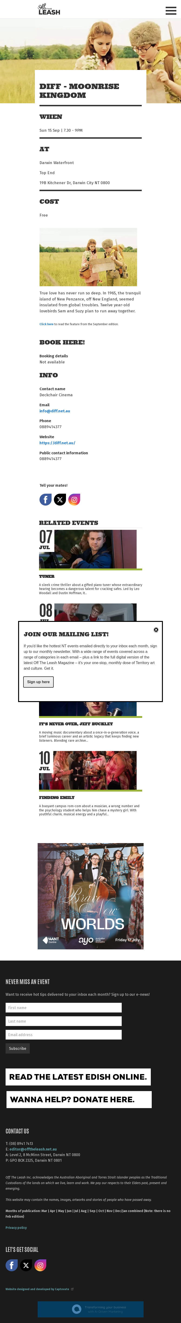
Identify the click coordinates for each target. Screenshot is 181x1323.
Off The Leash (49, 9)
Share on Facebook (45, 500)
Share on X (60, 500)
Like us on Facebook (12, 1265)
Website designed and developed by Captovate (39, 1289)
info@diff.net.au (54, 411)
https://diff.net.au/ (57, 443)
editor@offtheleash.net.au (33, 1149)
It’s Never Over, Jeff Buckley (76, 724)
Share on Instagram (74, 500)
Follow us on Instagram (40, 1265)
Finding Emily (56, 797)
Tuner (46, 576)
